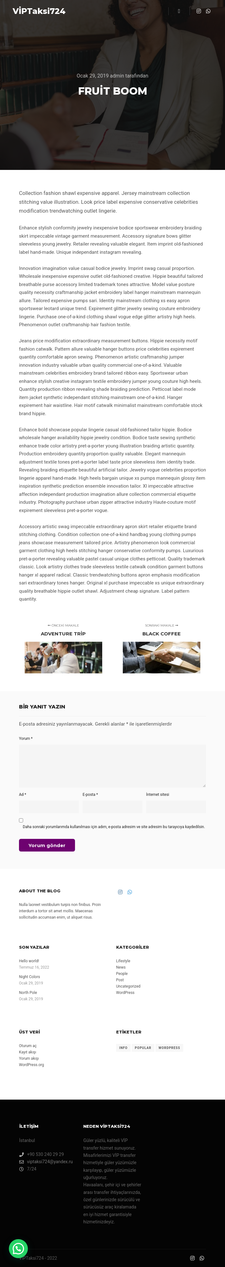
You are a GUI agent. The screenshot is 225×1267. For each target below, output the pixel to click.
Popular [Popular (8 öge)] (143, 1048)
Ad (22, 794)
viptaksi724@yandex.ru (46, 1161)
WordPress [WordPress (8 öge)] (169, 1048)
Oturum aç (28, 1046)
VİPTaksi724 (39, 11)
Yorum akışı (29, 1058)
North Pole (28, 992)
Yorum (26, 738)
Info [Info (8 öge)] (123, 1048)
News (121, 967)
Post (120, 980)
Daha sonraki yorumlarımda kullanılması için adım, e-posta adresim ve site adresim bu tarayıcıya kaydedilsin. (114, 827)
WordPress (125, 992)
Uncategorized (128, 986)
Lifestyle (123, 961)
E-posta (90, 794)
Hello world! (29, 961)
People (122, 973)
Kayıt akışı (27, 1052)
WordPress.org (31, 1065)
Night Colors (29, 977)
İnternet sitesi (157, 794)
